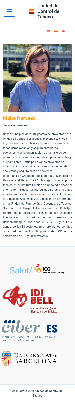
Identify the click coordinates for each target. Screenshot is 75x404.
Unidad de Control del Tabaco (49, 11)
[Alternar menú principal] (9, 11)
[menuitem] (48, 30)
